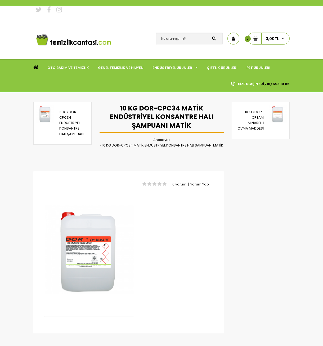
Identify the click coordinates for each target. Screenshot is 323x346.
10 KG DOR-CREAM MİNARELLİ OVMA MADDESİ (250, 120)
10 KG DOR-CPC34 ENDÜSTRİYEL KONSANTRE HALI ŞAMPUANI (71, 122)
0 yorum (179, 184)
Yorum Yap (199, 184)
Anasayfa (161, 139)
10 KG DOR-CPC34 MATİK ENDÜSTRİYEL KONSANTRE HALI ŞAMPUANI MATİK (162, 145)
